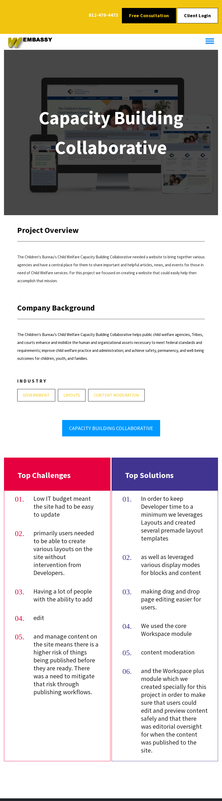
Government (36, 395)
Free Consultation (149, 15)
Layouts (71, 395)
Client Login (197, 15)
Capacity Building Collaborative (111, 428)
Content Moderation (116, 395)
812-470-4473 (103, 15)
